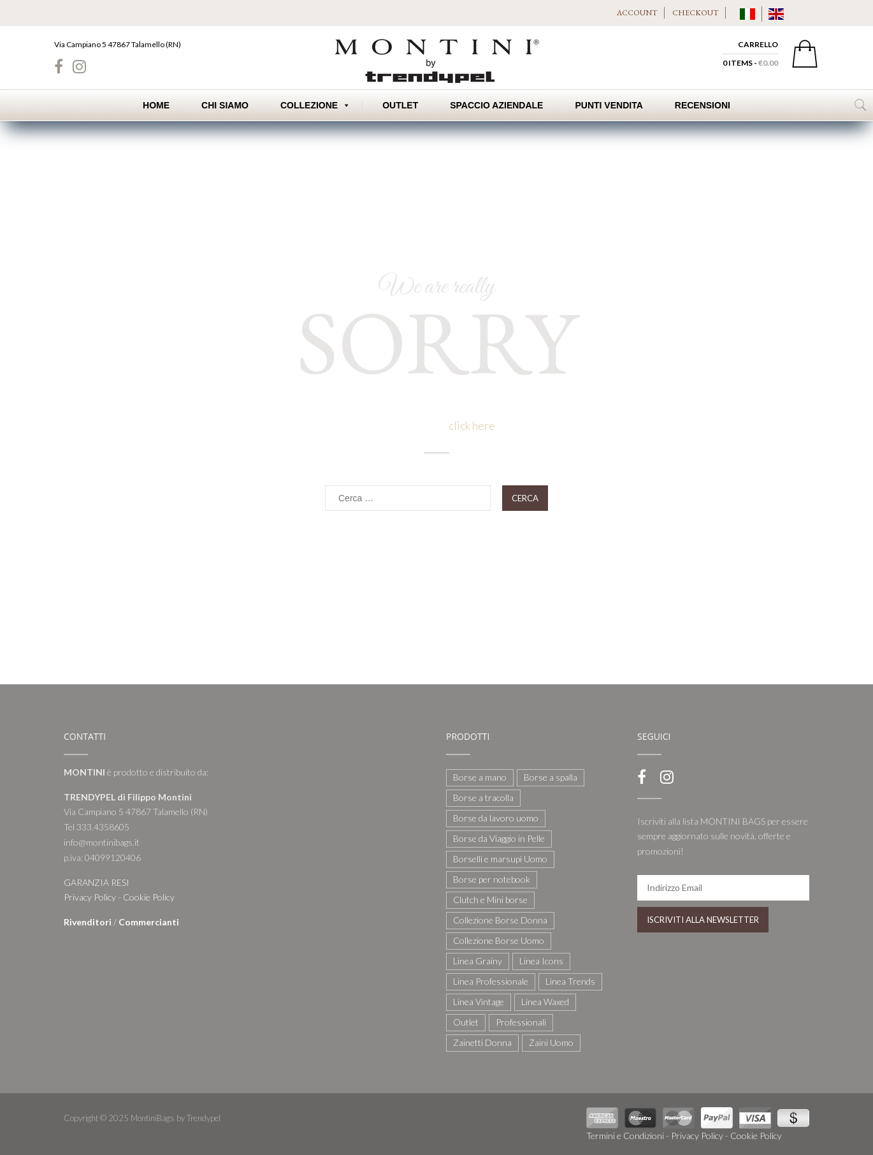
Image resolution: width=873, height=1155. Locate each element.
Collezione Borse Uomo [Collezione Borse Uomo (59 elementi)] (498, 940)
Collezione (315, 105)
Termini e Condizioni (625, 1135)
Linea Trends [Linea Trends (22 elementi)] (570, 981)
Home (156, 105)
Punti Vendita (608, 105)
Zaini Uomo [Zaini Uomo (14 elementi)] (551, 1042)
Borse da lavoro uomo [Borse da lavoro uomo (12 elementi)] (495, 818)
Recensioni (702, 105)
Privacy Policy (90, 897)
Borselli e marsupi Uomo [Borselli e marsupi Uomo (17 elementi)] (500, 858)
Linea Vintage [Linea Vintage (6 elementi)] (478, 1001)
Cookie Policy (149, 897)
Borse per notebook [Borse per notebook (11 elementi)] (491, 879)
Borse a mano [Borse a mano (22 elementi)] (480, 777)
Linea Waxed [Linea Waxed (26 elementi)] (545, 1001)
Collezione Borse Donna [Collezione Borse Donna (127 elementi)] (500, 920)
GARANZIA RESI (96, 882)
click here (472, 425)
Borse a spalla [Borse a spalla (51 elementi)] (550, 777)
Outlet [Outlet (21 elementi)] (466, 1022)
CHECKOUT (695, 13)
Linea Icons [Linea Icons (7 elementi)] (541, 960)
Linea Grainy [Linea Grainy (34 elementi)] (477, 960)
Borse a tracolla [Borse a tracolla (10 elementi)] (483, 797)
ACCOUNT (637, 13)
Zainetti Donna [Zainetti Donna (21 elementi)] (482, 1042)
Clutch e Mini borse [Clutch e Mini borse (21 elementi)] (490, 899)
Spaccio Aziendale (496, 105)
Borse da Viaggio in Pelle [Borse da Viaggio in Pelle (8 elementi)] (499, 838)
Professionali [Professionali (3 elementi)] (521, 1022)
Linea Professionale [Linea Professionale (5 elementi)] (490, 981)
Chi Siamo (225, 105)
